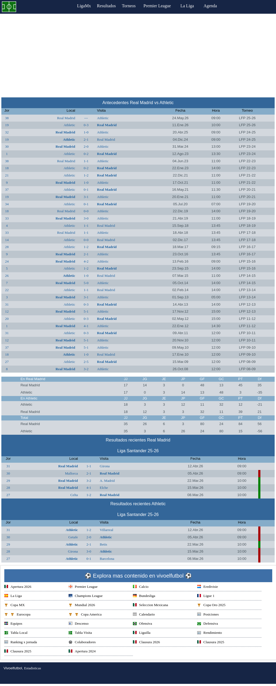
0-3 (86, 125)
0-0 (86, 211)
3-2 (86, 369)
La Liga (192, 5)
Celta (74, 495)
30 (7, 146)
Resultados (106, 5)
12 (7, 311)
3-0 (86, 218)
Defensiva (207, 624)
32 (7, 132)
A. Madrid (107, 481)
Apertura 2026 (17, 587)
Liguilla (141, 633)
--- (86, 118)
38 (7, 118)
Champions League (85, 596)
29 (8, 481)
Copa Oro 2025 (211, 605)
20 (7, 319)
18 (7, 168)
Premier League (162, 5)
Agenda (215, 5)
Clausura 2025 (210, 642)
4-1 (86, 326)
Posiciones (208, 614)
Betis (103, 544)
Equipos (13, 624)
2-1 (86, 139)
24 (7, 261)
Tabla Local (15, 633)
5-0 (86, 283)
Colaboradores (82, 642)
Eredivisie (207, 587)
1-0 (86, 132)
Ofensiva (142, 624)
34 (7, 204)
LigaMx (80, 5)
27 (7, 362)
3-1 (86, 197)
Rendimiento (209, 633)
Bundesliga (144, 596)
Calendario (144, 614)
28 (7, 247)
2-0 (86, 146)
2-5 (86, 362)
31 (7, 304)
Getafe (73, 537)
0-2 (86, 154)
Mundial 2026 (82, 605)
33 (7, 218)
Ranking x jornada (20, 642)
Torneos (132, 5)
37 (7, 190)
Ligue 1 (205, 596)
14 (7, 240)
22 (7, 290)
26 (7, 276)
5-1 (86, 311)
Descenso (79, 624)
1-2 (86, 175)
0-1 (86, 190)
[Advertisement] (138, 54)
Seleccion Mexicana (150, 605)
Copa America (85, 614)
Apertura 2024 (82, 651)
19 (7, 125)
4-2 (86, 261)
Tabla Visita (80, 633)
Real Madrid (66, 118)
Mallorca (71, 473)
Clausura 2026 (146, 642)
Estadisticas (32, 668)
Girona (105, 466)
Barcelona (107, 559)
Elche (104, 488)
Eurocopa (17, 614)
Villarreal (106, 530)
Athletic (103, 118)
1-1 (86, 161)
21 (7, 175)
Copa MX (14, 605)
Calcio (140, 587)
